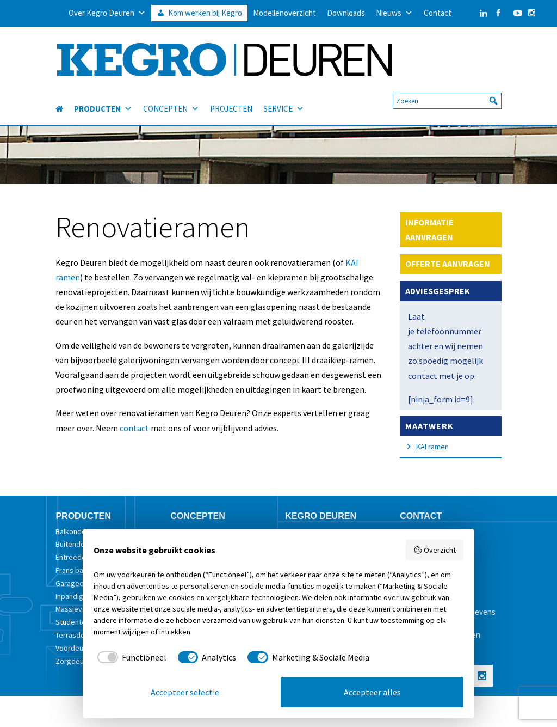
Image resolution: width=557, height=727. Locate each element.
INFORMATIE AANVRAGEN (429, 229)
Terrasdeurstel (79, 635)
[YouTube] (515, 13)
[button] (493, 93)
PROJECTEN (231, 101)
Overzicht (434, 550)
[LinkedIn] (472, 13)
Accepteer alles (372, 692)
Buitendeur (73, 544)
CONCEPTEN (171, 101)
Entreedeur (73, 557)
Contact (437, 13)
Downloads (346, 13)
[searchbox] (447, 93)
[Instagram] (532, 13)
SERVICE (283, 101)
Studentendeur (80, 622)
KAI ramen (432, 446)
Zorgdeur (70, 661)
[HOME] (64, 101)
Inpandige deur (79, 596)
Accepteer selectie (185, 692)
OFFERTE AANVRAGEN (447, 263)
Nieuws (394, 13)
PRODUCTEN (103, 101)
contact (135, 428)
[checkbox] (130, 657)
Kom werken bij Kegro (205, 13)
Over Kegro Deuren (107, 13)
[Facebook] (498, 13)
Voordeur (70, 648)
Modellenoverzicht (284, 13)
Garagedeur (75, 583)
